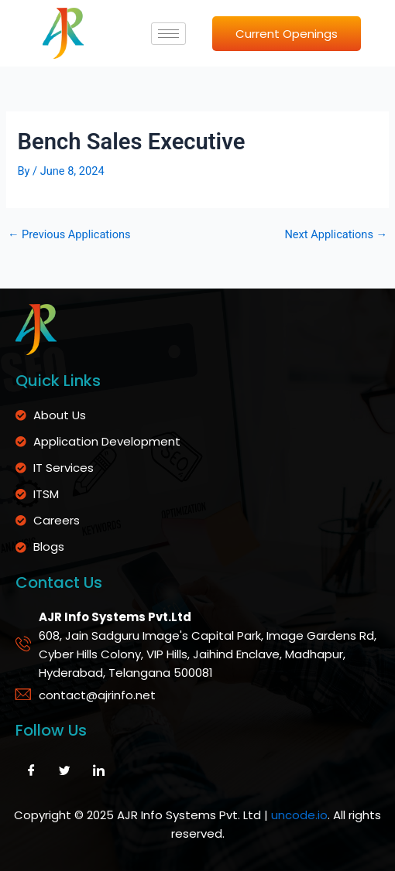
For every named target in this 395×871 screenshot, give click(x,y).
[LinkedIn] (98, 771)
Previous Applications (69, 235)
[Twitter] (65, 771)
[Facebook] (31, 771)
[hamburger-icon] (168, 33)
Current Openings (286, 34)
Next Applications (335, 235)
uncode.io (299, 815)
